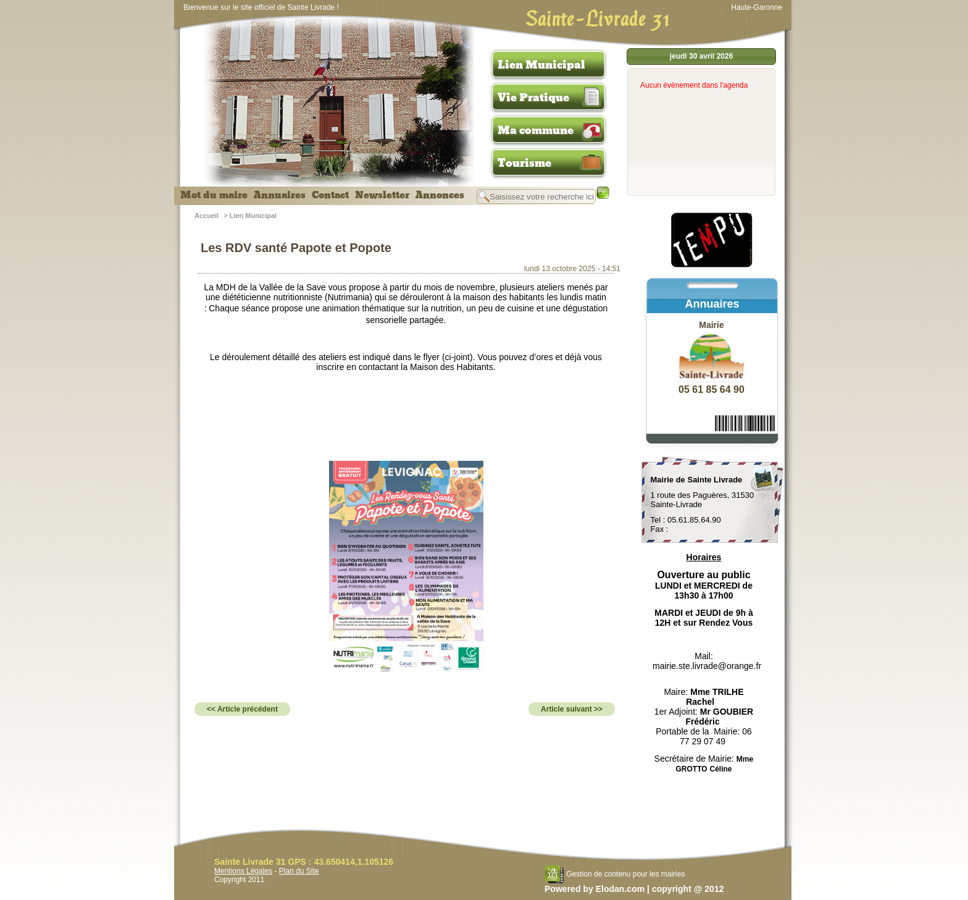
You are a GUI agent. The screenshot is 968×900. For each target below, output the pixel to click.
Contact (330, 195)
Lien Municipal (541, 65)
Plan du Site (299, 871)
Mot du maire (214, 195)
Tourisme (524, 163)
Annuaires (280, 195)
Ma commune (536, 130)
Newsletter (382, 195)
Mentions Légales (243, 871)
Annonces (439, 195)
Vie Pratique (533, 97)
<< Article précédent (242, 709)
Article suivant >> (572, 709)
